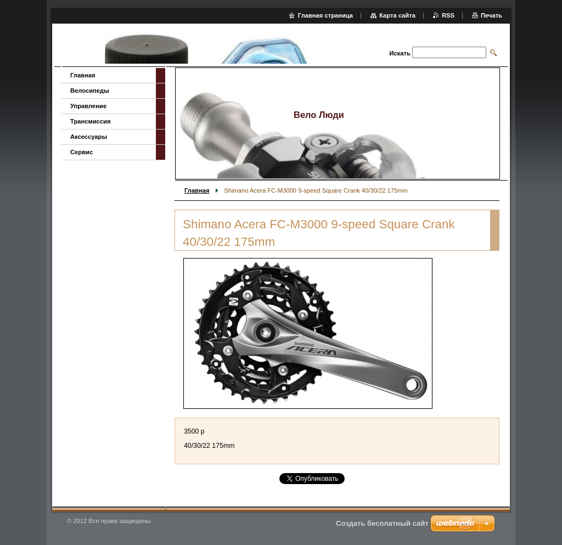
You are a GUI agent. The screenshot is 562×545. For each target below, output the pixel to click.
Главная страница (325, 15)
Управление (88, 106)
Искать (399, 53)
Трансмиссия (90, 121)
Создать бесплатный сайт (382, 523)
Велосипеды (89, 90)
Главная (197, 190)
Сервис (81, 152)
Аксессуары (88, 136)
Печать (491, 15)
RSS (448, 15)
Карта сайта (397, 15)
